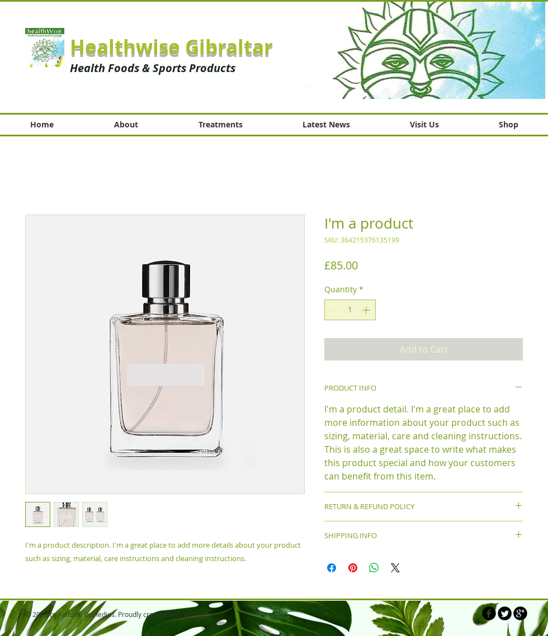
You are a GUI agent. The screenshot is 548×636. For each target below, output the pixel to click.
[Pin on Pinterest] (353, 568)
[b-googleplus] (520, 613)
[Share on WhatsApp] (374, 568)
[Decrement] (333, 310)
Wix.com (196, 614)
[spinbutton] (350, 310)
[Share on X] (395, 568)
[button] (418, 50)
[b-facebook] (489, 613)
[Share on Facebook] (331, 568)
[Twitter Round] (505, 613)
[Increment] (367, 310)
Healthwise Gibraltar (171, 47)
